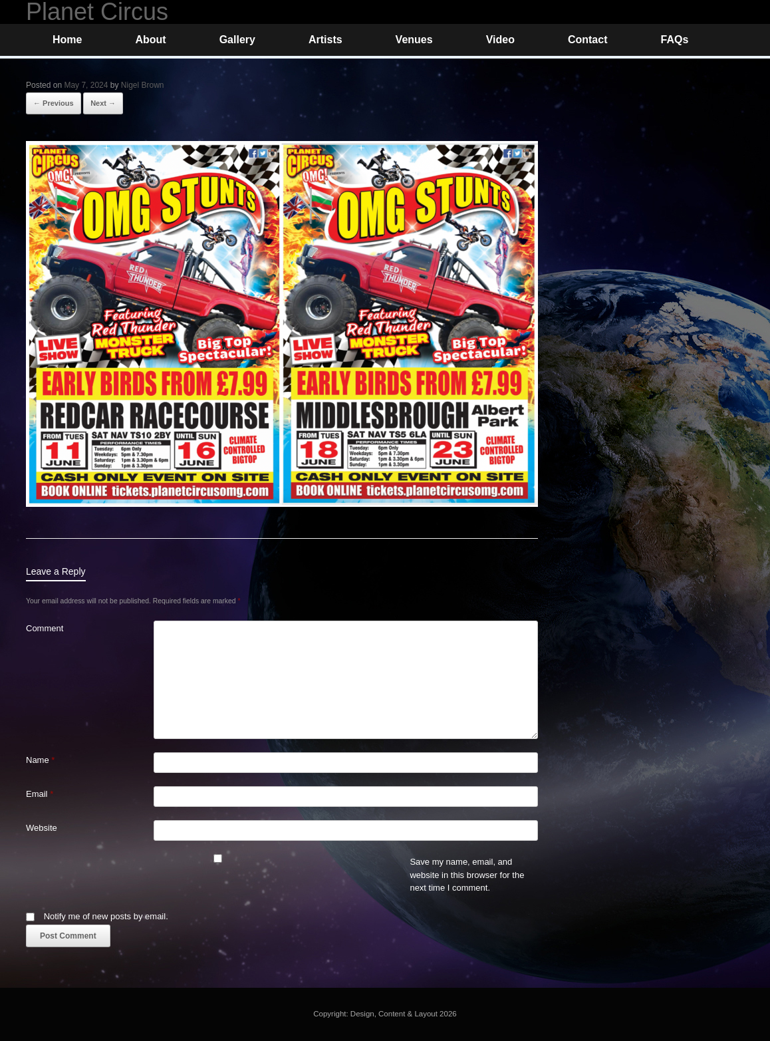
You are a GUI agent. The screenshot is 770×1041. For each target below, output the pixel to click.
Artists (325, 39)
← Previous (53, 103)
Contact (588, 39)
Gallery (237, 39)
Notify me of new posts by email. (106, 916)
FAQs (674, 39)
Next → (103, 103)
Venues (414, 39)
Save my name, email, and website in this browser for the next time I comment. (467, 875)
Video (500, 39)
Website (41, 828)
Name (40, 760)
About (150, 39)
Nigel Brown (142, 85)
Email (39, 794)
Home (67, 39)
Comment (44, 628)
